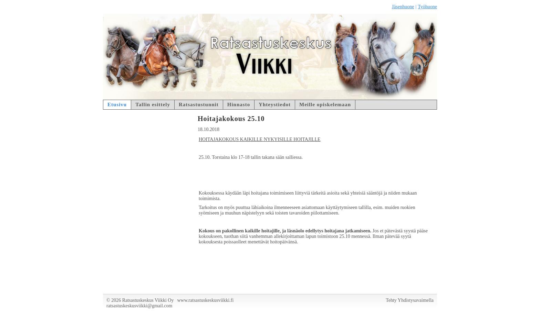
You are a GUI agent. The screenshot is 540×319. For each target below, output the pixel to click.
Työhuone (427, 6)
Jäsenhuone (403, 6)
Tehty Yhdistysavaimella (410, 300)
